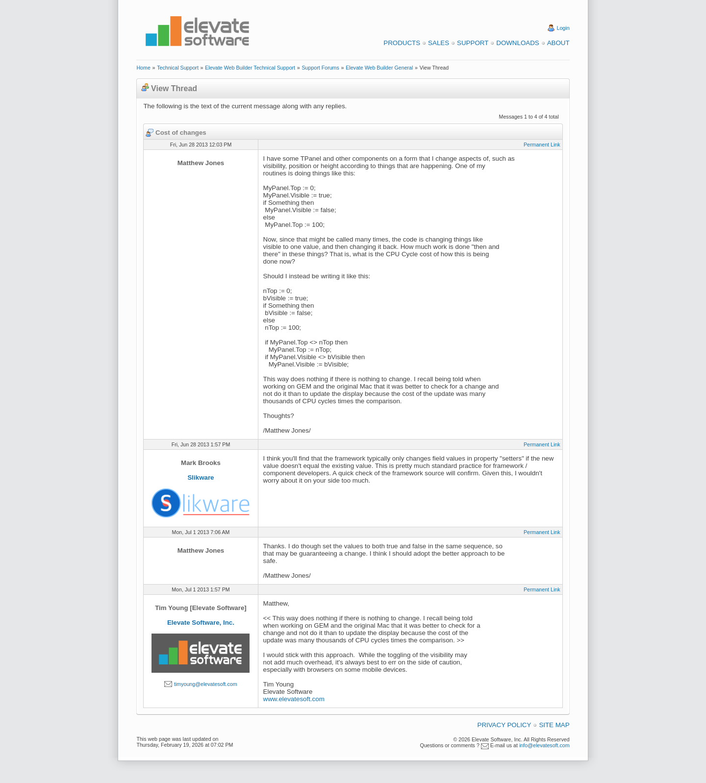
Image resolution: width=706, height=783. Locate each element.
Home (143, 68)
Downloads (517, 43)
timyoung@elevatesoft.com (205, 684)
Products (401, 43)
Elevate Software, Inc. (200, 622)
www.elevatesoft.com (294, 699)
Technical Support (178, 68)
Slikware (200, 477)
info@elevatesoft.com (544, 745)
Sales (438, 43)
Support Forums (320, 68)
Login (563, 28)
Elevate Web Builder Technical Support (250, 68)
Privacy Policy (504, 725)
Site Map (554, 725)
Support (472, 43)
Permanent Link (542, 144)
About (558, 43)
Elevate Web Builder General (379, 68)
